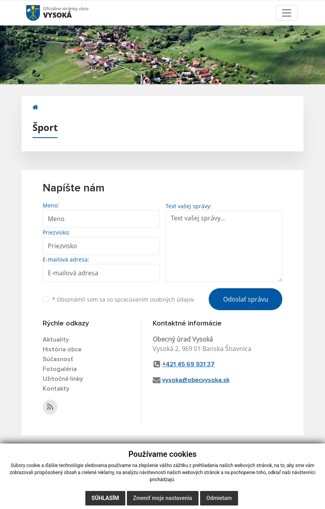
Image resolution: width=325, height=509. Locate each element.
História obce (62, 349)
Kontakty (56, 388)
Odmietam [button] (219, 498)
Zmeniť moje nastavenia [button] (162, 498)
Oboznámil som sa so (123, 299)
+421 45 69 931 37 (188, 364)
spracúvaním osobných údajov (154, 299)
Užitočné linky (63, 379)
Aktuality (56, 339)
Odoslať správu (245, 299)
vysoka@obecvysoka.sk (195, 380)
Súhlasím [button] (105, 498)
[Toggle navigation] (287, 13)
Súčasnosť (58, 359)
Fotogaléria (60, 369)
